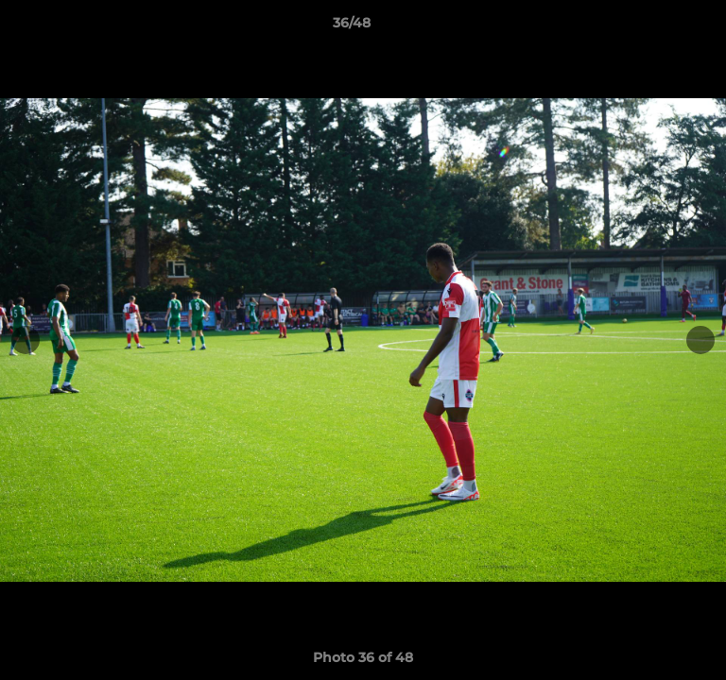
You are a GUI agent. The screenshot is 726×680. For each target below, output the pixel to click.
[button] (658, 27)
